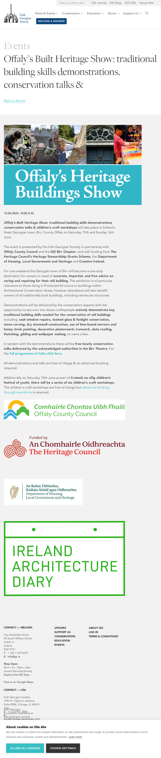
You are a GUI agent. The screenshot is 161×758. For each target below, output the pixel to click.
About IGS (96, 627)
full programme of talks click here (35, 353)
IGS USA (130, 3)
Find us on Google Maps (18, 681)
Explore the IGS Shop (16, 674)
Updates (60, 627)
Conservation (64, 636)
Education (62, 640)
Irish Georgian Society (17, 13)
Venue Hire (146, 3)
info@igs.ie (13, 656)
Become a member (51, 21)
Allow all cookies (25, 748)
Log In (93, 632)
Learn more (75, 736)
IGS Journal (99, 3)
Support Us (62, 632)
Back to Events (14, 101)
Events (59, 644)
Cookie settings (63, 748)
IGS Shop (115, 3)
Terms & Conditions (103, 636)
